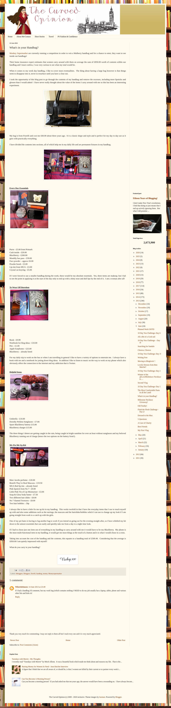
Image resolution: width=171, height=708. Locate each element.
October (141, 311)
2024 (138, 260)
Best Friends (142, 427)
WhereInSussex (21, 587)
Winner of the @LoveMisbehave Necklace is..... (149, 377)
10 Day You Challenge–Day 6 (149, 333)
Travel (51, 37)
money (45, 574)
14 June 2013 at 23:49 (37, 587)
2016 (138, 290)
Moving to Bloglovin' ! (146, 361)
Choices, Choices (144, 350)
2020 (138, 275)
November (142, 308)
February (142, 446)
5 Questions (142, 419)
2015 (138, 293)
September (142, 315)
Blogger (119, 697)
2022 (138, 267)
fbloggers (27, 574)
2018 (138, 282)
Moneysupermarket (55, 574)
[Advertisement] (147, 78)
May (140, 435)
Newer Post (14, 640)
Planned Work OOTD (146, 329)
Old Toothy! (142, 406)
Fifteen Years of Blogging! (145, 198)
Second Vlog (143, 383)
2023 (138, 264)
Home (10, 37)
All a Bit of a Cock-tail (146, 337)
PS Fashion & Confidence (67, 37)
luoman (102, 697)
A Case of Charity (144, 423)
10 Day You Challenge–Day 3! (149, 354)
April (140, 439)
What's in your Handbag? (147, 396)
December (142, 304)
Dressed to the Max (145, 415)
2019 (138, 279)
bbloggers (19, 574)
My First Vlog (143, 430)
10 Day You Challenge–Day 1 (149, 387)
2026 (138, 253)
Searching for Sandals (146, 346)
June (140, 326)
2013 (138, 301)
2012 (138, 454)
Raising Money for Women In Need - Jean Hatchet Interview (45, 667)
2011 (138, 458)
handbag (39, 574)
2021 (138, 271)
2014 (138, 297)
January (141, 450)
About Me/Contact (24, 37)
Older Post (121, 640)
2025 (138, 256)
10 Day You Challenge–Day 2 (149, 371)
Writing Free (142, 357)
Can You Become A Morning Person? (36, 679)
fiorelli (33, 574)
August (141, 319)
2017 (138, 286)
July (140, 322)
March (141, 442)
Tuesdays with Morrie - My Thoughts (26, 659)
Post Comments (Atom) (29, 645)
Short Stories (40, 37)
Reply (17, 597)
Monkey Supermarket (19, 53)
